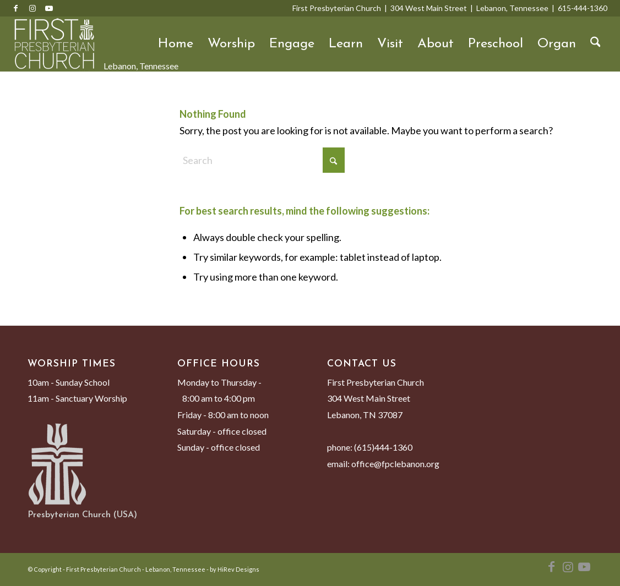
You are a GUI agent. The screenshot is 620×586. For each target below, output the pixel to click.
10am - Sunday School (69, 382)
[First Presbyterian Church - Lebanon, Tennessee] (54, 44)
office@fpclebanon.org (395, 463)
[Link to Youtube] (49, 8)
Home (175, 44)
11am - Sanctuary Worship (77, 398)
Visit (390, 44)
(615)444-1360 (383, 447)
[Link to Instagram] (32, 8)
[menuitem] (595, 44)
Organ (556, 44)
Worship (231, 44)
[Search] (595, 44)
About (435, 44)
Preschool (495, 44)
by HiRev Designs (234, 569)
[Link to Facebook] (16, 8)
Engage (291, 44)
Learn (346, 44)
